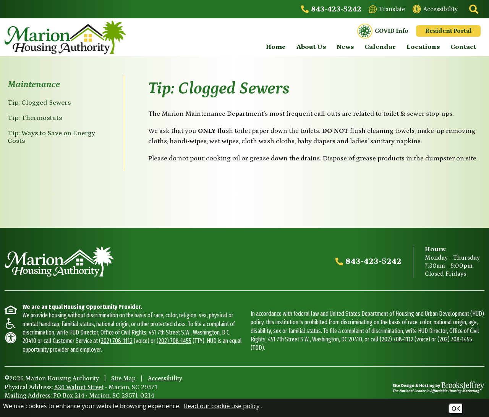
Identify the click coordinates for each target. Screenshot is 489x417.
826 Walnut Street (79, 387)
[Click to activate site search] (473, 9)
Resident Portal (448, 30)
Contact (463, 47)
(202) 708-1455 (174, 340)
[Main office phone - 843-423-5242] (331, 9)
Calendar (380, 47)
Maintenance (34, 84)
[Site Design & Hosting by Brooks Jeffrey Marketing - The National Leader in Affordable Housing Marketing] (438, 387)
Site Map (123, 378)
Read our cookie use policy (221, 406)
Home (276, 47)
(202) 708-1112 (116, 340)
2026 (16, 378)
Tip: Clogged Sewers (39, 103)
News (345, 47)
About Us (311, 47)
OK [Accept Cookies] (456, 408)
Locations (423, 47)
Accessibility (165, 378)
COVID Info (382, 31)
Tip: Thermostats (35, 118)
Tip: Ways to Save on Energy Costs (51, 137)
